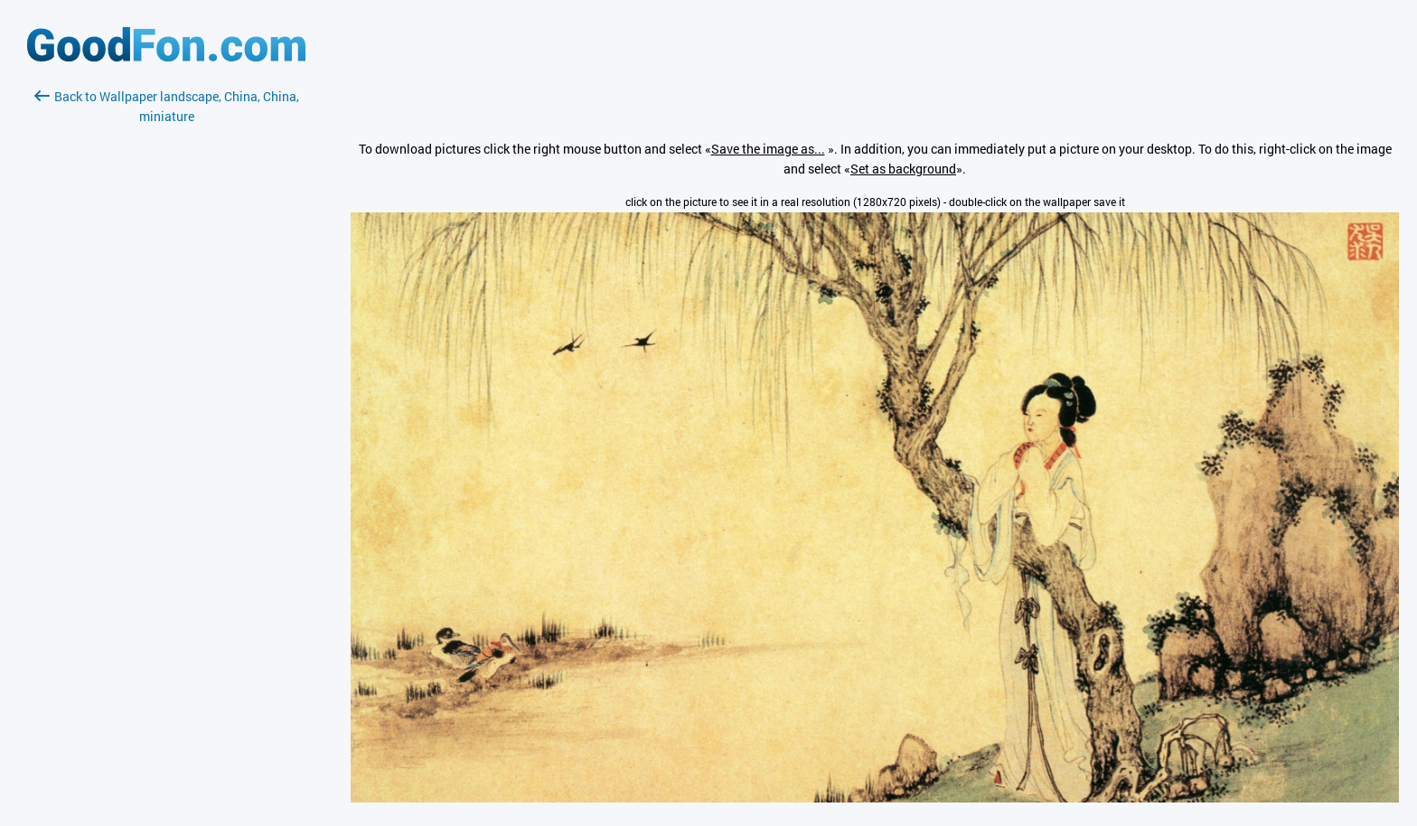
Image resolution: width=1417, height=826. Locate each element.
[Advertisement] (166, 340)
